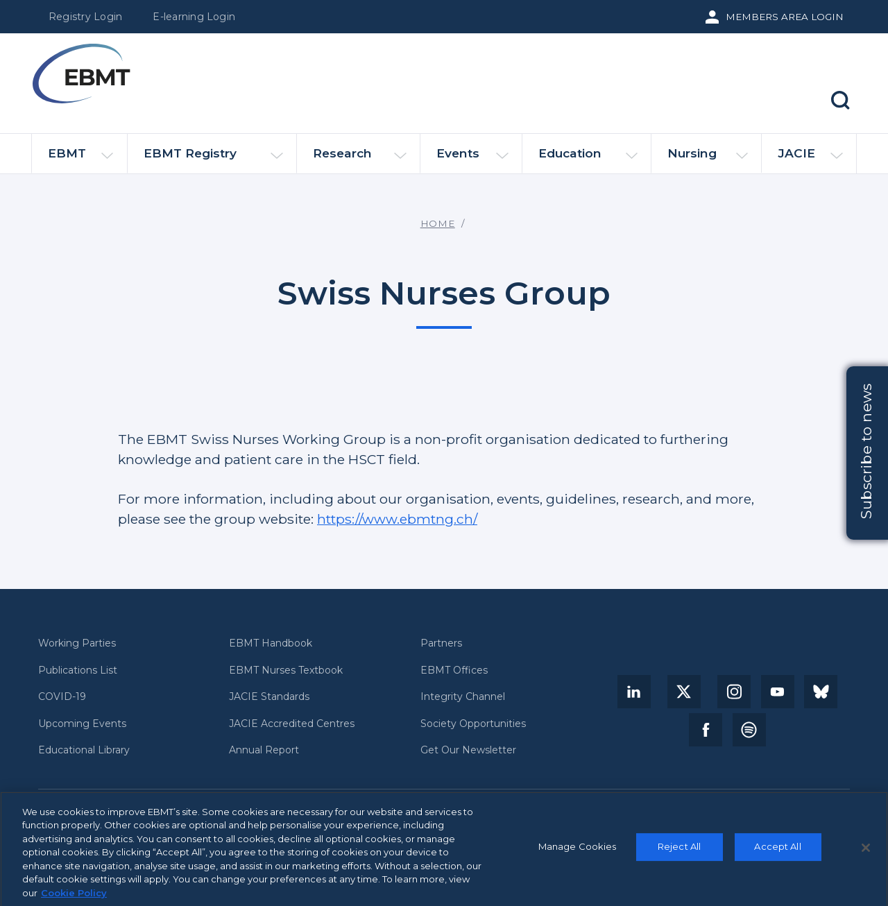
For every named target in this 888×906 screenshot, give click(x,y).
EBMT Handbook (270, 643)
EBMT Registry (213, 159)
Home (437, 223)
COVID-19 (62, 697)
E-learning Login (194, 16)
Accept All (777, 851)
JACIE (810, 159)
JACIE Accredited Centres (292, 724)
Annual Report (264, 750)
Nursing (707, 159)
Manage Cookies (577, 851)
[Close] (866, 852)
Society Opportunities (473, 724)
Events (472, 159)
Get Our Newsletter (468, 750)
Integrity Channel (462, 697)
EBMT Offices (454, 670)
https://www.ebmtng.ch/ (397, 519)
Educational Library (84, 750)
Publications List (77, 670)
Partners (441, 643)
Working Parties (77, 643)
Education (588, 159)
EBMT (80, 159)
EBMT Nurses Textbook (286, 670)
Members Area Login (785, 16)
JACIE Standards (269, 697)
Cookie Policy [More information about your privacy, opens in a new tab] (74, 897)
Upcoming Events (82, 724)
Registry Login (85, 16)
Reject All (679, 851)
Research (360, 159)
